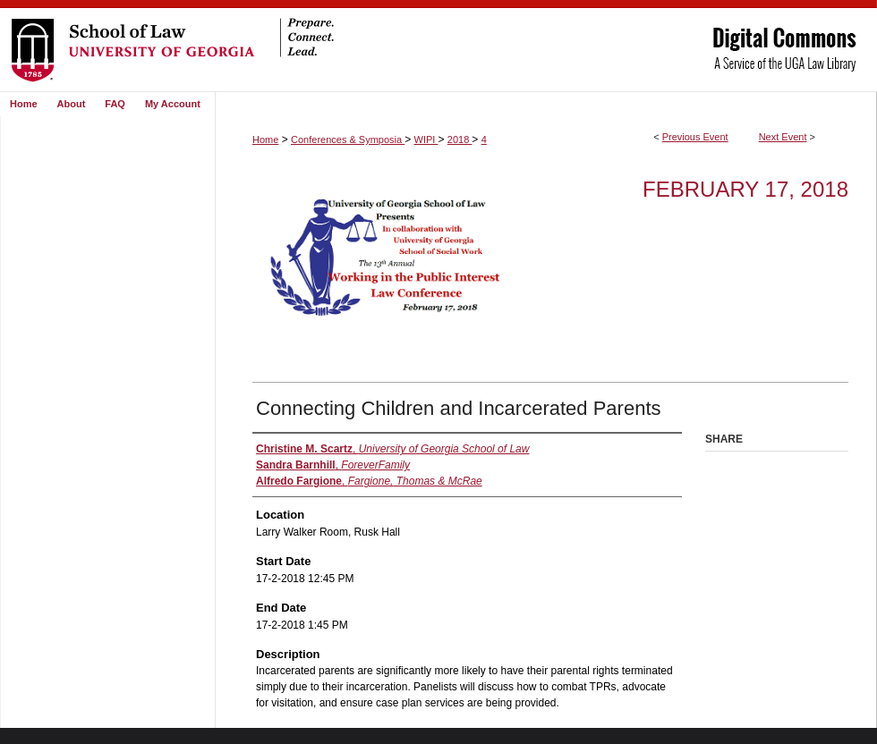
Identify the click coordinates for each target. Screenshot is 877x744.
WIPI (426, 139)
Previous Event (695, 136)
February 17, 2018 (745, 189)
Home (265, 139)
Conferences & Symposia (347, 139)
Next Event (783, 136)
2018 (460, 139)
